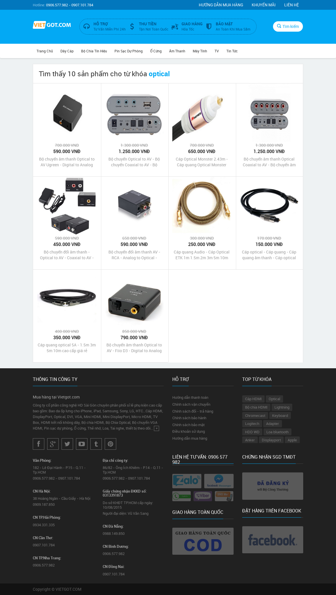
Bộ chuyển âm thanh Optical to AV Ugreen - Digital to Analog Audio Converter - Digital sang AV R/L (67, 162)
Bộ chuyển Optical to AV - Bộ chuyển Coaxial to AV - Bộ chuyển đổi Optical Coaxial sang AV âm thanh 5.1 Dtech (134, 162)
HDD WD (252, 431)
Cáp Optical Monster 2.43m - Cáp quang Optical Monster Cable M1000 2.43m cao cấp (202, 162)
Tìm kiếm (288, 26)
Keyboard (280, 415)
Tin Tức (232, 51)
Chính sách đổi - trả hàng (192, 411)
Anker (250, 440)
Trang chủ (45, 51)
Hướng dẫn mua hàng (221, 4)
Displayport (271, 440)
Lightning (281, 407)
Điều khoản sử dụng (188, 431)
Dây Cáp (67, 51)
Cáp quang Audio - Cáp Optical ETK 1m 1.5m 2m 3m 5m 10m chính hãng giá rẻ (202, 255)
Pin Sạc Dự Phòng (128, 51)
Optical (274, 398)
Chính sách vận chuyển (191, 404)
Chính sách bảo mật (188, 424)
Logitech (252, 423)
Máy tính (200, 51)
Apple (292, 440)
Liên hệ (291, 4)
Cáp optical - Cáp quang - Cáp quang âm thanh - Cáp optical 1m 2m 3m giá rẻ (269, 255)
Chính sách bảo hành (189, 417)
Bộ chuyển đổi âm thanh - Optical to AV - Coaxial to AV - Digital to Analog (67, 255)
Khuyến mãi (264, 4)
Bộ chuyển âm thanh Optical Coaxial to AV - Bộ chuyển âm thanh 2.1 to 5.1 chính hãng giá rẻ (269, 162)
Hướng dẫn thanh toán (190, 397)
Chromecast (255, 415)
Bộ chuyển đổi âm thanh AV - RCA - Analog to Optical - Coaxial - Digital (134, 255)
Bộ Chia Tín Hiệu (94, 51)
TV (217, 51)
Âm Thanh (177, 51)
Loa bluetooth (277, 431)
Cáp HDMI (253, 398)
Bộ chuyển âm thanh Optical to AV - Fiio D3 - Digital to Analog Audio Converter (134, 348)
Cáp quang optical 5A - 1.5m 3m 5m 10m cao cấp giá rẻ (67, 347)
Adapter (272, 423)
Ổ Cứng (156, 51)
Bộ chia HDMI (256, 407)
